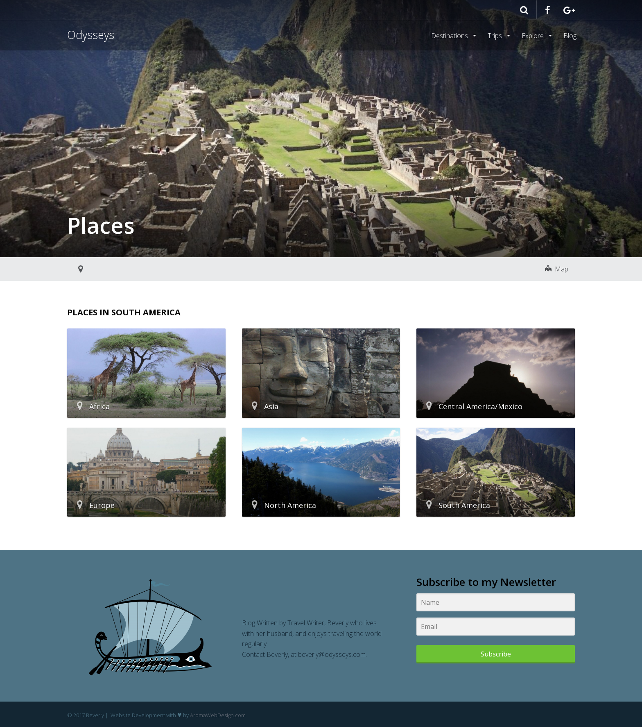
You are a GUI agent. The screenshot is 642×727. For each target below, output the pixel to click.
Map (556, 268)
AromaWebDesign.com (218, 715)
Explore (533, 35)
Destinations (450, 35)
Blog (569, 35)
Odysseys (90, 34)
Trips (496, 35)
